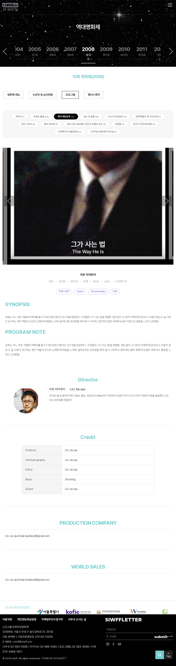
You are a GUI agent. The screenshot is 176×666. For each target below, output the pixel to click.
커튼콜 (119, 124)
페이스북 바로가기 (113, 644)
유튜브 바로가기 (119, 644)
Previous (5, 51)
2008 (88, 53)
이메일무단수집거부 (52, 619)
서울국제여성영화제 (10, 7)
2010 (124, 51)
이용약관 (7, 619)
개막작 (19, 116)
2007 (70, 51)
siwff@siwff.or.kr (22, 641)
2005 (34, 51)
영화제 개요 (13, 94)
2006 (52, 51)
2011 (141, 51)
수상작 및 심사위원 (42, 94)
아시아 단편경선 (117, 116)
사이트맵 (170, 5)
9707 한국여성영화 (144, 124)
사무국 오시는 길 (77, 619)
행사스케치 (94, 94)
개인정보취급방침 (26, 619)
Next (171, 51)
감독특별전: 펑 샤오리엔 (148, 116)
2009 (106, 51)
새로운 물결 (41, 116)
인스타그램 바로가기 (107, 644)
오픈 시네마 (28, 124)
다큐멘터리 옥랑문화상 (69, 131)
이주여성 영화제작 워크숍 (103, 131)
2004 (16, 51)
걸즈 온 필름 (91, 116)
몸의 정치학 (51, 124)
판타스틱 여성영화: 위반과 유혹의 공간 (86, 124)
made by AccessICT (54, 658)
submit (161, 637)
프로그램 (70, 94)
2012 (160, 53)
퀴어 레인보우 (66, 116)
